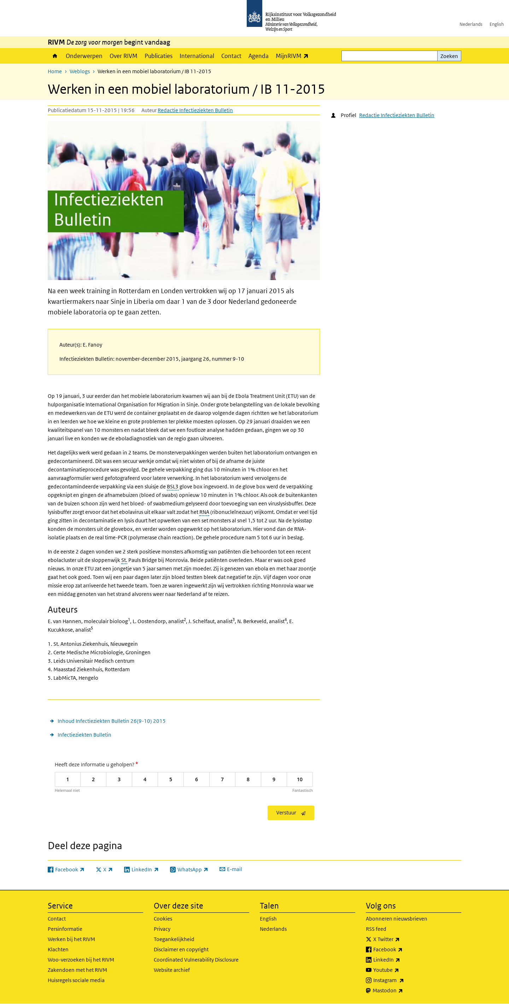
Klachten (58, 949)
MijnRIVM (294, 55)
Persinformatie (65, 928)
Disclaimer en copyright (181, 949)
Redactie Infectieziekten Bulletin (195, 110)
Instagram (404, 980)
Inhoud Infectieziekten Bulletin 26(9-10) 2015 (112, 721)
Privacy (162, 928)
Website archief (172, 970)
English (497, 24)
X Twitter (402, 939)
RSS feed (376, 928)
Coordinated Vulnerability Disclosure (196, 959)
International (197, 56)
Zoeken (449, 56)
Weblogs (80, 71)
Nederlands (471, 24)
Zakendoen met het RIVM (77, 970)
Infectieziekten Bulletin (84, 734)
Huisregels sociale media (76, 980)
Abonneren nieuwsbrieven (396, 918)
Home (55, 56)
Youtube (401, 970)
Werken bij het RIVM (71, 939)
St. (124, 560)
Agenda (258, 56)
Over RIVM (124, 56)
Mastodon (403, 990)
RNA (204, 512)
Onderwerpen (84, 56)
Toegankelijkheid (174, 939)
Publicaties (158, 56)
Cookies (163, 918)
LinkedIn (402, 960)
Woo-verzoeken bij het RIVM (81, 959)
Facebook (403, 949)
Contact (231, 56)
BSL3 (173, 486)
